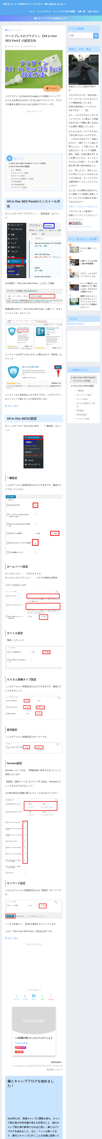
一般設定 (18, 170)
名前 (7, 1038)
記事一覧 (81, 11)
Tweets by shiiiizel (75, 324)
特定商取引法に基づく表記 (51, 1132)
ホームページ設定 (22, 173)
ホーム (32, 11)
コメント (9, 1005)
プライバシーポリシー (73, 1132)
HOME (51, 1126)
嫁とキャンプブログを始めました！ (51, 18)
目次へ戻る (11, 406)
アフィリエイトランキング (80, 227)
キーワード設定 (21, 188)
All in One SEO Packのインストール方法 (28, 164)
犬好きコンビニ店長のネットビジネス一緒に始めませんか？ (44, 4)
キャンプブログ (44, 11)
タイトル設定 (20, 176)
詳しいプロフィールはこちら (84, 207)
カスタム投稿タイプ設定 (25, 179)
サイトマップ (32, 1132)
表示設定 (18, 182)
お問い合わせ (93, 11)
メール (8, 1050)
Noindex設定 (20, 185)
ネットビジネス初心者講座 (64, 11)
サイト (8, 1061)
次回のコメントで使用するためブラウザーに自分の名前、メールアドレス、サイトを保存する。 (35, 1073)
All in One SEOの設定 (20, 167)
